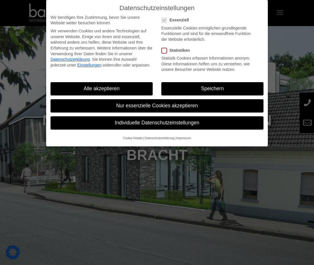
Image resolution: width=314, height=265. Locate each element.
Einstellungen (89, 65)
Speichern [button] (212, 88)
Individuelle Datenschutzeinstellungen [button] (157, 123)
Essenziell (177, 20)
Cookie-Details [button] (133, 138)
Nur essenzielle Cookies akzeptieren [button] (157, 105)
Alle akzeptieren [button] (102, 88)
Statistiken (178, 50)
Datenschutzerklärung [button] (159, 138)
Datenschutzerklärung (70, 59)
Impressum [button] (183, 138)
